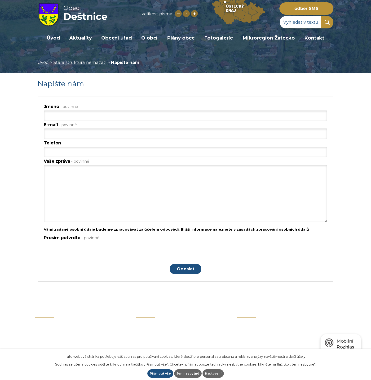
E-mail (60, 124)
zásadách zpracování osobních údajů (273, 229)
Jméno (61, 106)
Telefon (52, 143)
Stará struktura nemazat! (79, 62)
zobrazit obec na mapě (285, 334)
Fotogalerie (218, 38)
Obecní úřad (116, 38)
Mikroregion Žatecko (269, 38)
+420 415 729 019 (73, 343)
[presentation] (80, 251)
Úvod (53, 38)
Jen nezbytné (187, 373)
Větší (194, 13)
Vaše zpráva (66, 161)
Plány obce (181, 38)
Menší (178, 13)
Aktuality (80, 38)
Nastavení (215, 373)
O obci (149, 38)
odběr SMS (306, 8)
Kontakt (314, 38)
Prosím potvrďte (71, 237)
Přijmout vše (158, 373)
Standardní (186, 13)
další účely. (297, 356)
